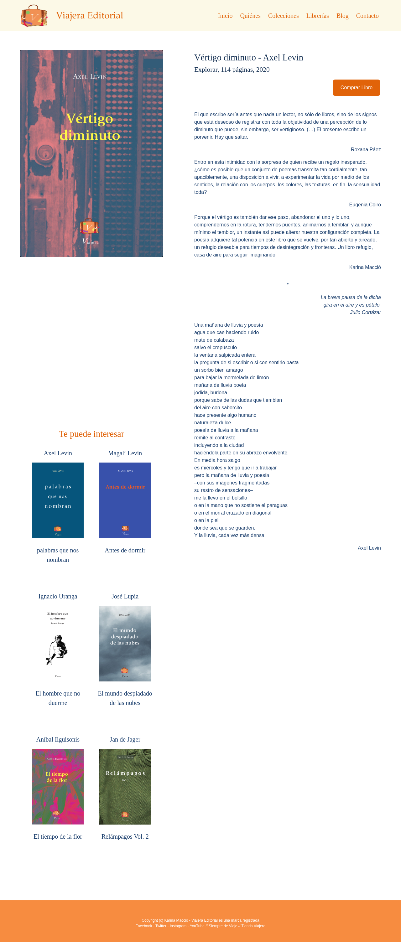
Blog (342, 15)
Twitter (160, 926)
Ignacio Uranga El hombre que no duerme (58, 649)
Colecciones (283, 15)
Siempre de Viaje (223, 926)
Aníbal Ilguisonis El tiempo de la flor (58, 788)
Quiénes (250, 15)
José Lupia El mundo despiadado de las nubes (125, 649)
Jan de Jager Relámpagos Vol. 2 (125, 788)
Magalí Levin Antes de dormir (125, 502)
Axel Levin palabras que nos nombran (58, 506)
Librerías (317, 15)
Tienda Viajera (254, 926)
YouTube (197, 926)
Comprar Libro (356, 87)
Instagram (178, 926)
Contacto (367, 15)
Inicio (225, 15)
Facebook (144, 926)
